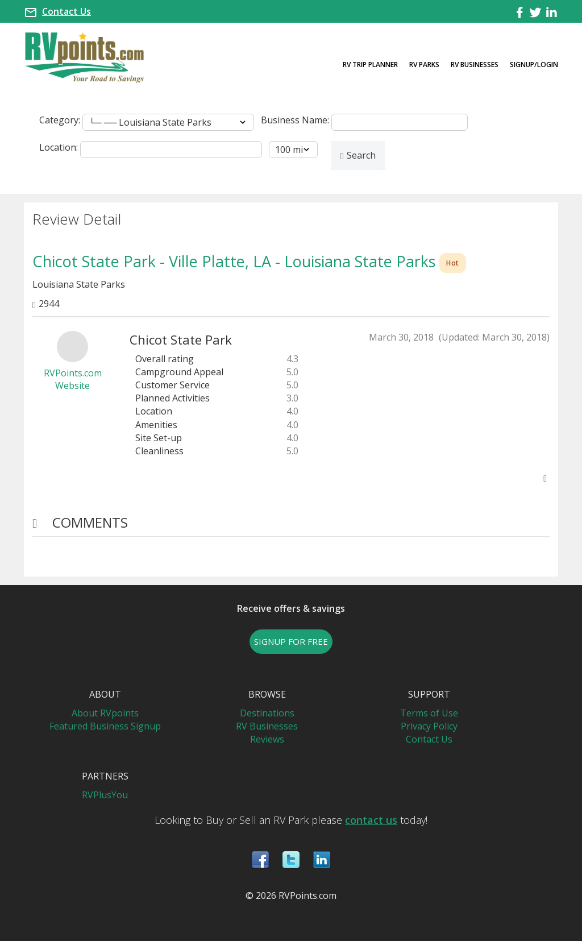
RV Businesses (474, 64)
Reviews (267, 739)
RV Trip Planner (370, 64)
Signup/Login (534, 64)
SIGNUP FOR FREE (291, 641)
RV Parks (424, 64)
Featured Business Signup (105, 726)
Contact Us (66, 11)
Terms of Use (429, 713)
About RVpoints (105, 713)
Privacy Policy (429, 726)
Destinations (267, 713)
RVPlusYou (105, 795)
